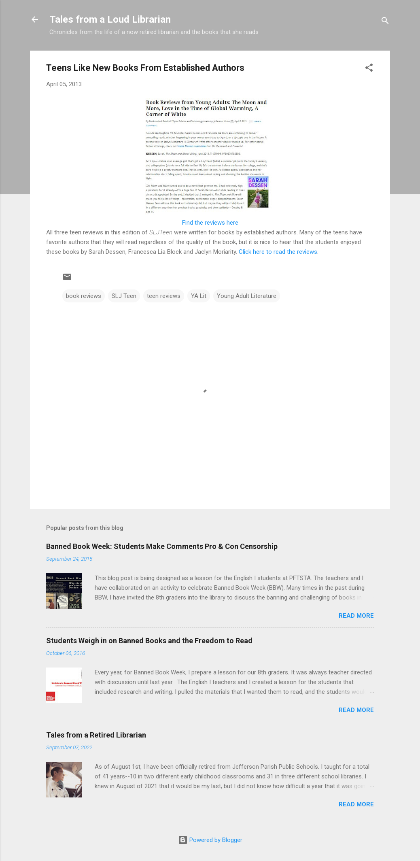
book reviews (83, 296)
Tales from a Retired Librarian (96, 735)
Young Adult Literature (246, 296)
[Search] (385, 22)
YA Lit (198, 296)
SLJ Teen (124, 296)
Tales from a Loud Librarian (110, 19)
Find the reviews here (210, 222)
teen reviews (163, 296)
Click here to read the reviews (278, 251)
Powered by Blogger (210, 840)
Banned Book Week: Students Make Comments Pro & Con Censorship (162, 546)
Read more (356, 615)
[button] (369, 69)
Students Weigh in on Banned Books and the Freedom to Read (149, 640)
